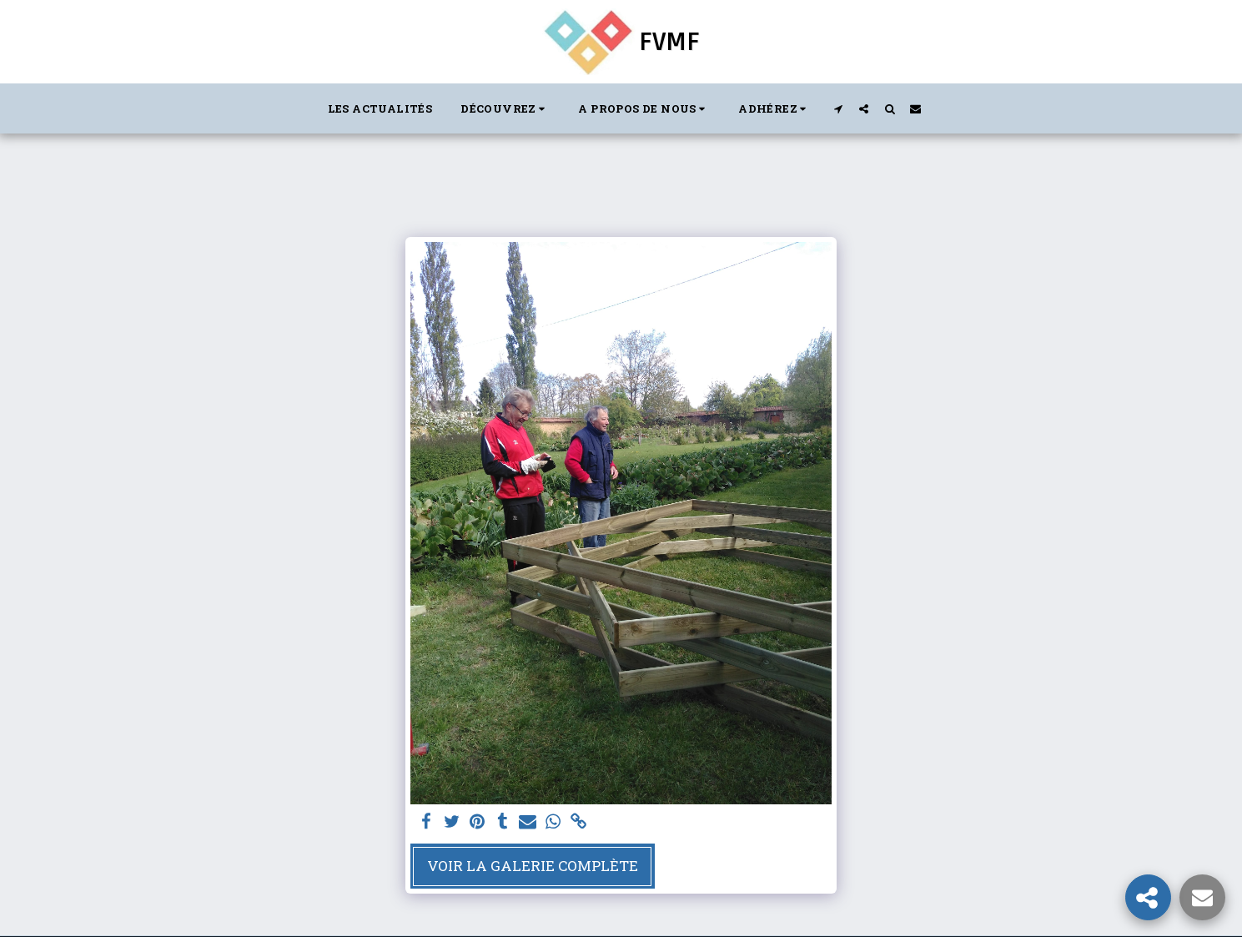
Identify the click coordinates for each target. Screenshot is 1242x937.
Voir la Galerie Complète (532, 865)
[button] (505, 108)
